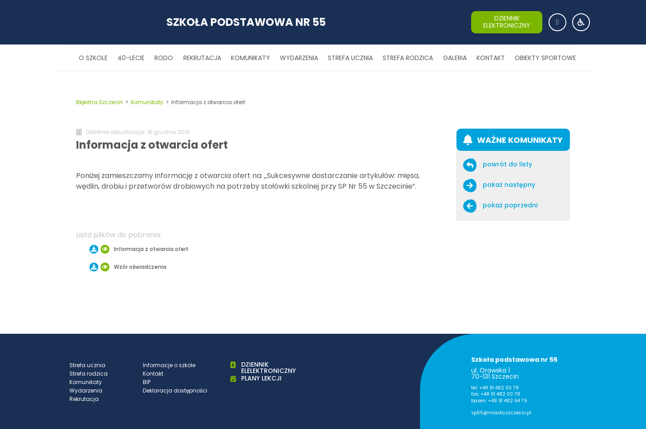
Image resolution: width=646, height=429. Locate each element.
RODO (163, 57)
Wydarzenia (299, 57)
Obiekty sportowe (545, 57)
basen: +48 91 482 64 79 (499, 400)
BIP (146, 382)
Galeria (455, 57)
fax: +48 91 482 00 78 (495, 394)
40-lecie (131, 57)
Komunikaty (250, 57)
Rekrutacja (202, 57)
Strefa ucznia (350, 57)
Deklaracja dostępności (175, 390)
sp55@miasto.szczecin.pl (501, 412)
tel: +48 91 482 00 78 (495, 387)
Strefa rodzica (408, 57)
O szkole (93, 57)
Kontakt (490, 57)
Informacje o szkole (169, 365)
